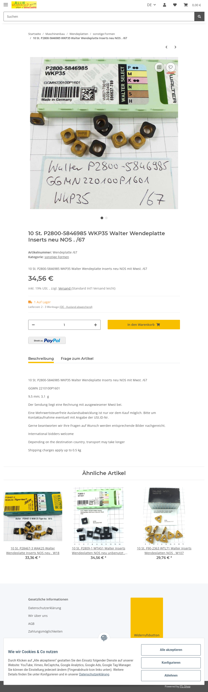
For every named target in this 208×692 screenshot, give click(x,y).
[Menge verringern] (33, 325)
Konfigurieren (168, 662)
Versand (64, 288)
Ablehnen (168, 675)
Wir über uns (38, 616)
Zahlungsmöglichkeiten (45, 631)
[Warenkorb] (192, 4)
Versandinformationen (45, 639)
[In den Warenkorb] (144, 324)
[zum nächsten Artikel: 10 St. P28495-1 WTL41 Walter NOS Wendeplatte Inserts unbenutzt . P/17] (175, 47)
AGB (31, 623)
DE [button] (149, 4)
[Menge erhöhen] (95, 325)
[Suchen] (99, 16)
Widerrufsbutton (146, 635)
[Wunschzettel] (175, 4)
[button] (164, 4)
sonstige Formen (57, 257)
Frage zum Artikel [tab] (77, 358)
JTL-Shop (185, 686)
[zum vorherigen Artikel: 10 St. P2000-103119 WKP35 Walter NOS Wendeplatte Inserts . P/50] (166, 47)
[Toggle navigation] (6, 3)
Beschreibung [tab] (41, 358)
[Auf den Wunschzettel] (171, 67)
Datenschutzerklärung (44, 608)
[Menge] (64, 325)
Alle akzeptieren (168, 650)
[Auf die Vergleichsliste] (159, 67)
